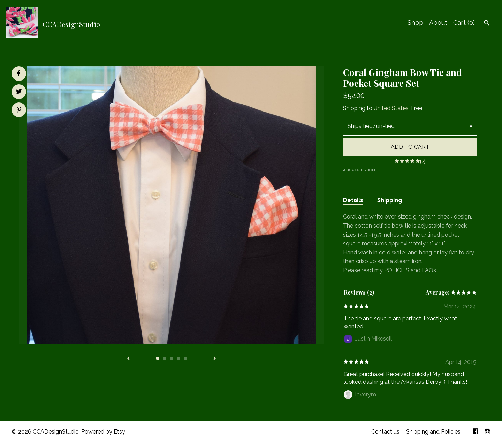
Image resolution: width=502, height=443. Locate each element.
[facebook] (475, 432)
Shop (415, 22)
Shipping (389, 200)
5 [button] (185, 358)
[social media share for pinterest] (19, 110)
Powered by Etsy (103, 431)
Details (353, 200)
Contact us (385, 431)
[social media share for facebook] (18, 73)
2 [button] (164, 358)
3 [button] (171, 358)
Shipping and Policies (433, 431)
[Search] (486, 24)
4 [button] (178, 358)
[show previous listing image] (128, 358)
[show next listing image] (214, 358)
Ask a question (359, 170)
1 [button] (157, 358)
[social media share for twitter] (19, 92)
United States (391, 108)
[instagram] (487, 432)
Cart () (464, 22)
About (438, 22)
